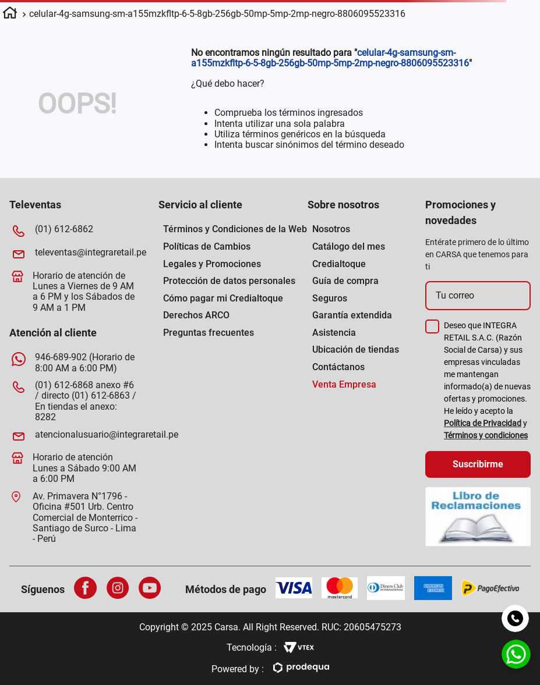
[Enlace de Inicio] (10, 14)
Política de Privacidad (482, 423)
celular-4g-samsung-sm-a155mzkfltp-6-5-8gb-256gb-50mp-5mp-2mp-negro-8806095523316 (217, 13)
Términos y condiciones (486, 435)
